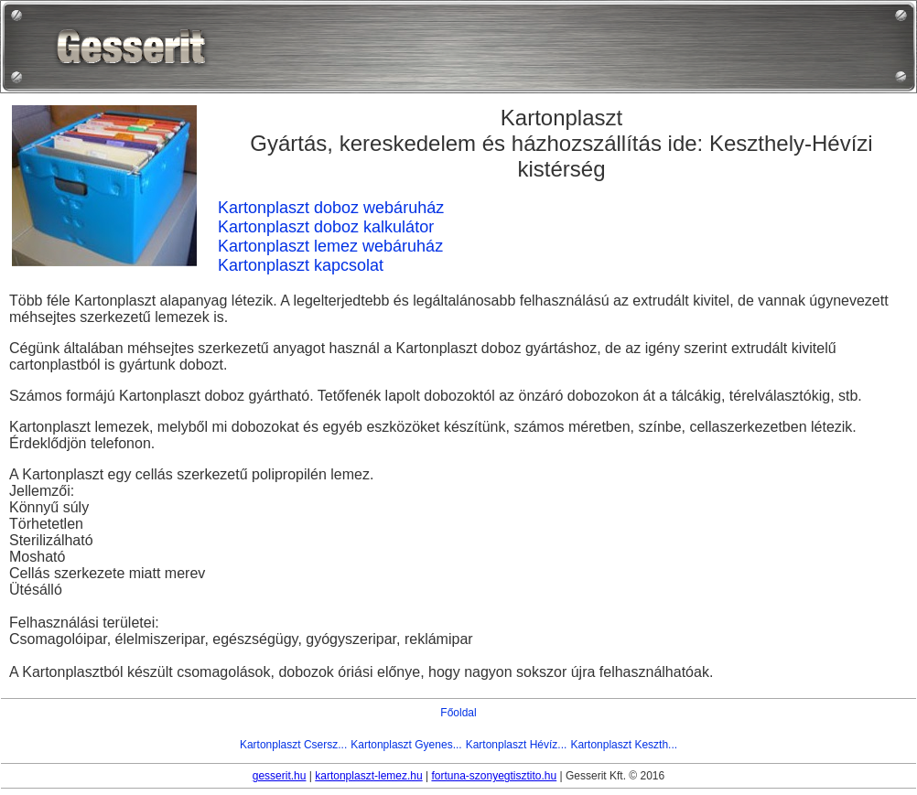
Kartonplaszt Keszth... (623, 744)
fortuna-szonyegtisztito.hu (493, 775)
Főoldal (458, 712)
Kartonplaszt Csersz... (293, 744)
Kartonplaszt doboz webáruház (331, 208)
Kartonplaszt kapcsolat (300, 265)
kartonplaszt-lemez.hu (368, 775)
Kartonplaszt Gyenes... (406, 744)
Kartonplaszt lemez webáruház (330, 246)
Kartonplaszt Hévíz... (516, 744)
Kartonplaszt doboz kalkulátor (326, 227)
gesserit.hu (280, 775)
